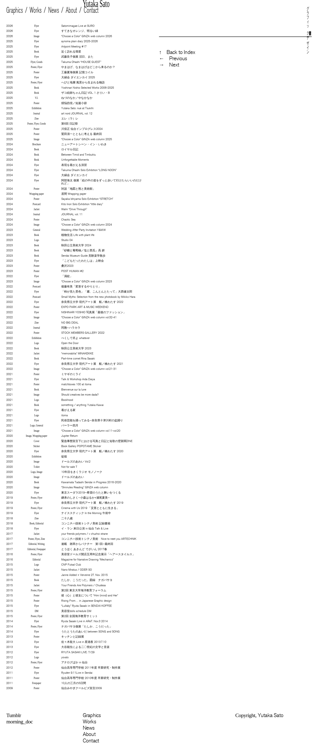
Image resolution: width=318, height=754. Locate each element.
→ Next (169, 65)
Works (36, 10)
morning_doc (19, 722)
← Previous (173, 58)
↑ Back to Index (177, 52)
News (53, 10)
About (71, 10)
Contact (91, 10)
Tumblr (13, 715)
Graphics (14, 10)
